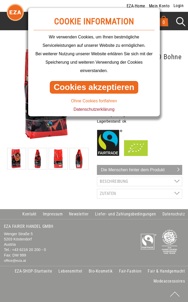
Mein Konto (159, 5)
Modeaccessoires (169, 281)
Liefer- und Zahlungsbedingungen (125, 214)
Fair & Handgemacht (166, 271)
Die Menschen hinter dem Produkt (133, 170)
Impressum (53, 214)
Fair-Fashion (130, 271)
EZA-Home (136, 5)
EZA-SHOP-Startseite (33, 271)
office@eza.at (15, 261)
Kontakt (29, 214)
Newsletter (79, 214)
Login (179, 5)
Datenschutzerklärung (94, 109)
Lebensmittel (70, 271)
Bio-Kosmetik (101, 271)
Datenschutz (173, 214)
